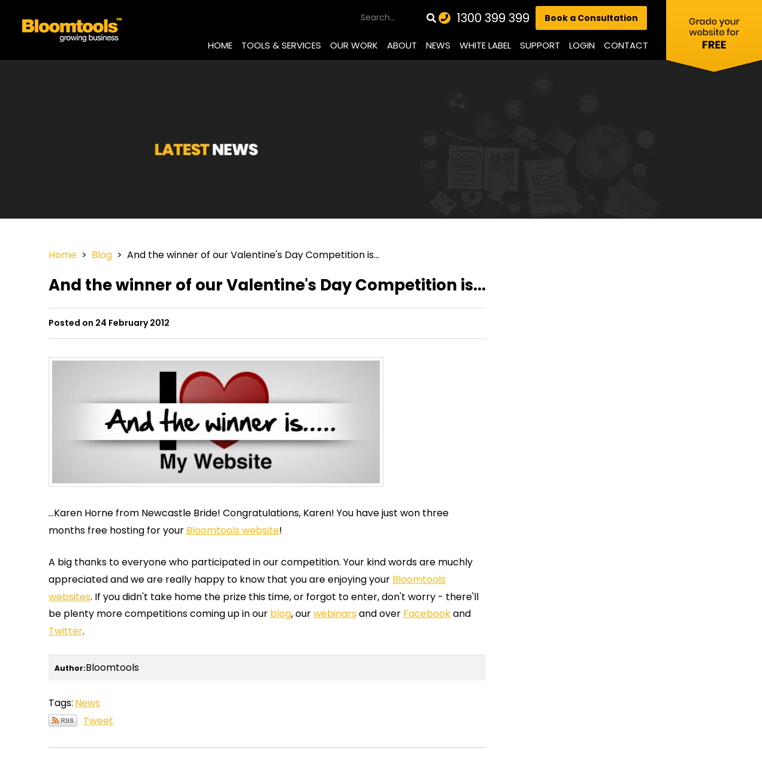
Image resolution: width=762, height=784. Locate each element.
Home (220, 45)
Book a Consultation (591, 18)
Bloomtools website (232, 530)
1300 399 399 (493, 18)
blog (280, 613)
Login (582, 45)
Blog (102, 255)
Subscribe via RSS (63, 721)
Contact (626, 45)
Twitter (66, 631)
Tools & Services (281, 45)
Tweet (98, 721)
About (402, 45)
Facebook (426, 613)
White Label (485, 45)
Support (540, 45)
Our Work (354, 45)
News (438, 45)
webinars (334, 613)
